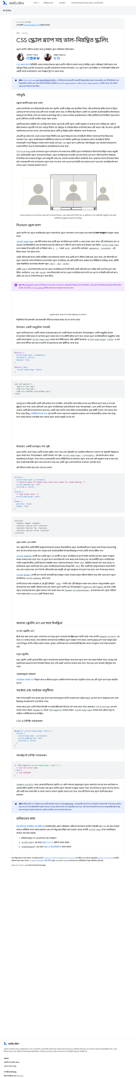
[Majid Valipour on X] (55, 59)
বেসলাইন (62, 3)
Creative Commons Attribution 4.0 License (59, 858)
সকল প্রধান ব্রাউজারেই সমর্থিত (46, 80)
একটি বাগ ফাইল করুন (11, 1062)
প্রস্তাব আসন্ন (69, 804)
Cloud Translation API (32, 25)
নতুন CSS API (47, 842)
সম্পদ (35, 3)
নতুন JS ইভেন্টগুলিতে (52, 847)
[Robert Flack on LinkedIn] (31, 59)
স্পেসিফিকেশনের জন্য (38, 413)
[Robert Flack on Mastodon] (34, 59)
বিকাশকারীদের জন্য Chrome (13, 1076)
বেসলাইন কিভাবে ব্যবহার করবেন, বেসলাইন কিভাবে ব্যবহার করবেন (93, 3)
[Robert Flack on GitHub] (28, 59)
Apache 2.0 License (104, 858)
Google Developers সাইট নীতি (40, 861)
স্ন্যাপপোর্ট (28, 285)
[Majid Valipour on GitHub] (58, 59)
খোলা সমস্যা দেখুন (10, 1066)
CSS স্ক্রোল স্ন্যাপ (23, 64)
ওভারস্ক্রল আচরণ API (25, 680)
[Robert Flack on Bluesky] (38, 59)
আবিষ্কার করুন (48, 3)
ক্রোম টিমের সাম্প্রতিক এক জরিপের (30, 826)
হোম (17, 33)
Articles (7, 10)
